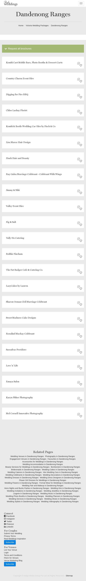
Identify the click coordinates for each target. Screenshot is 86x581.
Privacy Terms (10, 536)
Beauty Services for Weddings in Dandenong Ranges (27, 467)
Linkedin (8, 527)
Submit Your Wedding (13, 533)
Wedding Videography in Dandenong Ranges (59, 501)
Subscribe (10, 542)
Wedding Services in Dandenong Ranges (26, 499)
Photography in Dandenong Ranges (60, 456)
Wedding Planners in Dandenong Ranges (62, 496)
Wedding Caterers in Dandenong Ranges (24, 472)
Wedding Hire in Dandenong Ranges (66, 488)
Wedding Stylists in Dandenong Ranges (23, 501)
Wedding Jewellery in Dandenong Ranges (61, 491)
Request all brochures (17, 48)
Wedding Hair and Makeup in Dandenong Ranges (42, 485)
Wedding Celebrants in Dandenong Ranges (23, 475)
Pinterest (9, 524)
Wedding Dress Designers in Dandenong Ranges (60, 478)
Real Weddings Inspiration (15, 539)
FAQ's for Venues (11, 558)
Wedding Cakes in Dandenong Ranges (58, 470)
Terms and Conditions (13, 555)
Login (6, 552)
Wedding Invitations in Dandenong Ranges (24, 491)
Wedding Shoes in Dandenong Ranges (60, 499)
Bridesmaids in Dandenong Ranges (25, 470)
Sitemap (69, 576)
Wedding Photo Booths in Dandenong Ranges (25, 496)
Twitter (8, 521)
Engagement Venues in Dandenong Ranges (28, 459)
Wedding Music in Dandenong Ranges (56, 493)
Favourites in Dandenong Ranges (62, 459)
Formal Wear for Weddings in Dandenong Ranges (60, 483)
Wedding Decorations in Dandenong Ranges (61, 475)
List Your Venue (10, 550)
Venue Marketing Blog (13, 560)
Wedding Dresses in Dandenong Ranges (21, 478)
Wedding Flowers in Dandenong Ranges (21, 483)
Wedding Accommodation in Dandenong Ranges (43, 464)
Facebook (9, 516)
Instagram (9, 519)
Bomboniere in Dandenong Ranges (65, 467)
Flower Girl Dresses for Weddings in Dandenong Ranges (42, 480)
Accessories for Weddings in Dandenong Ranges (42, 462)
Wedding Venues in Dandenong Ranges (27, 456)
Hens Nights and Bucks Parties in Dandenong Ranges (26, 488)
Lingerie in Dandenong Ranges (26, 493)
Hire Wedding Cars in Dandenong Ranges (60, 472)
